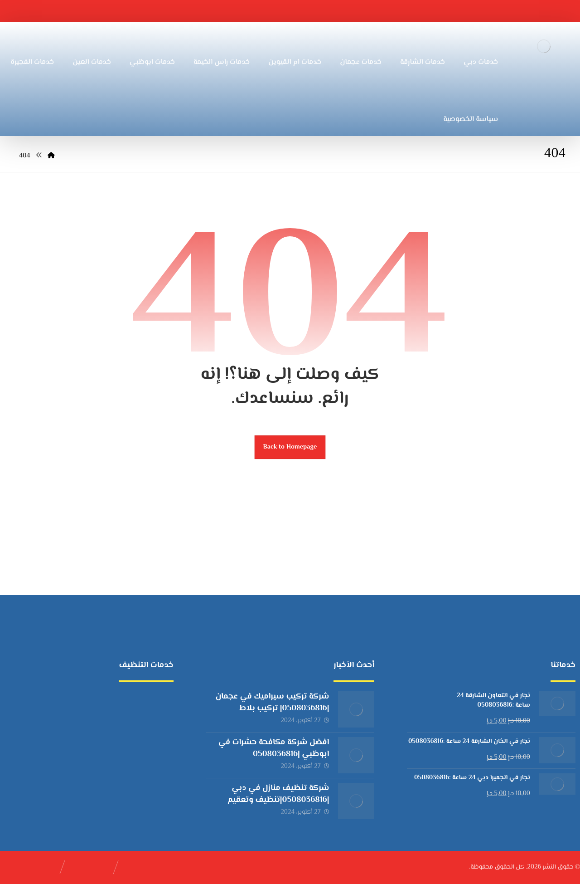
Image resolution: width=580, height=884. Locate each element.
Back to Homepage (290, 447)
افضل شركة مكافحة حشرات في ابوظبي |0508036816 (273, 748)
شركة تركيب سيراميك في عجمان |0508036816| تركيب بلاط (272, 702)
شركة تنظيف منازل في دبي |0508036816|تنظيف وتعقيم (278, 794)
